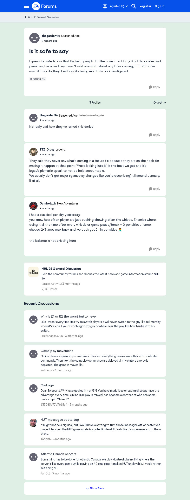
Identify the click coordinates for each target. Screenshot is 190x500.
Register (145, 6)
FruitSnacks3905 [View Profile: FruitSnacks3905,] (52, 336)
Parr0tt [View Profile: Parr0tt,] (45, 473)
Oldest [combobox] (159, 103)
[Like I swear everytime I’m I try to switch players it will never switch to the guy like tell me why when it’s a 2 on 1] (101, 326)
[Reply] (154, 87)
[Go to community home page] (44, 6)
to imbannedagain (91, 115)
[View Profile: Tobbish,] (33, 423)
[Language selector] (115, 6)
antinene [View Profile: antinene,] (46, 370)
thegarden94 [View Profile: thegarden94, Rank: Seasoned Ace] (51, 36)
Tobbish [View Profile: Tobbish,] (46, 439)
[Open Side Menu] (26, 6)
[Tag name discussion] (37, 79)
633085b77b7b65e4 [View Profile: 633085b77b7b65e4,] (54, 405)
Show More (95, 488)
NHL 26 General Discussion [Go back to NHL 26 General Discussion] (41, 17)
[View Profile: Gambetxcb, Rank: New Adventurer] (33, 206)
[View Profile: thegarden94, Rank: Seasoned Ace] (34, 38)
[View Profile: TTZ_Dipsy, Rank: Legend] (33, 152)
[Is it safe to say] (72, 120)
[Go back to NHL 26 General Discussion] (102, 269)
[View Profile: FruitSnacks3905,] (33, 319)
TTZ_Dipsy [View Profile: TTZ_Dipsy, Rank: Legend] (47, 149)
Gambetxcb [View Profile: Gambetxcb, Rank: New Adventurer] (48, 203)
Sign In (159, 6)
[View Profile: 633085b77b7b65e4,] (33, 388)
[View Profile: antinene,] (33, 354)
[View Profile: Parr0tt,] (33, 457)
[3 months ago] (73, 336)
